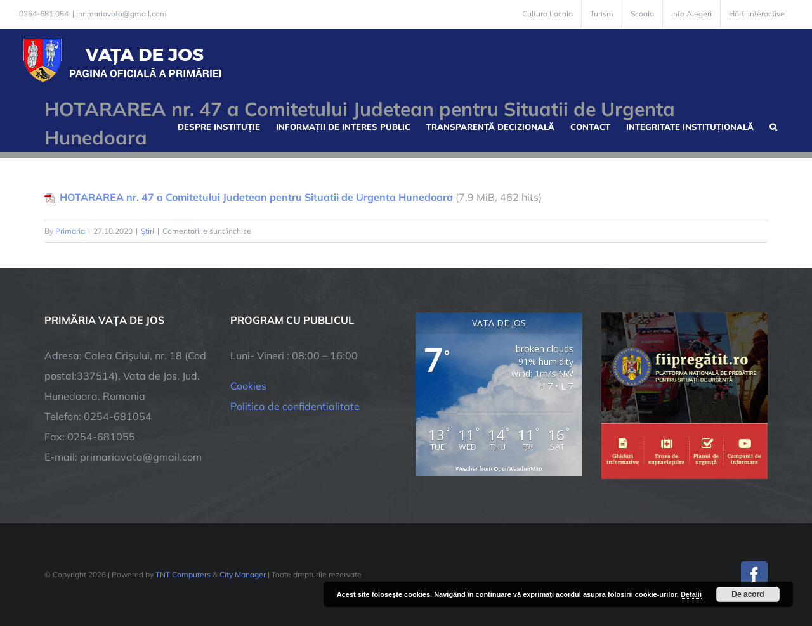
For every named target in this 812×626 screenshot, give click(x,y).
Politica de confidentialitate (295, 406)
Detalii (691, 594)
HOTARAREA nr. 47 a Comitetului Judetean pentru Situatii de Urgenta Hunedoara (256, 197)
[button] (773, 125)
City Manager (242, 574)
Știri (147, 231)
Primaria (70, 231)
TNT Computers (183, 574)
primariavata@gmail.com (122, 13)
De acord (747, 594)
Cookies (248, 386)
